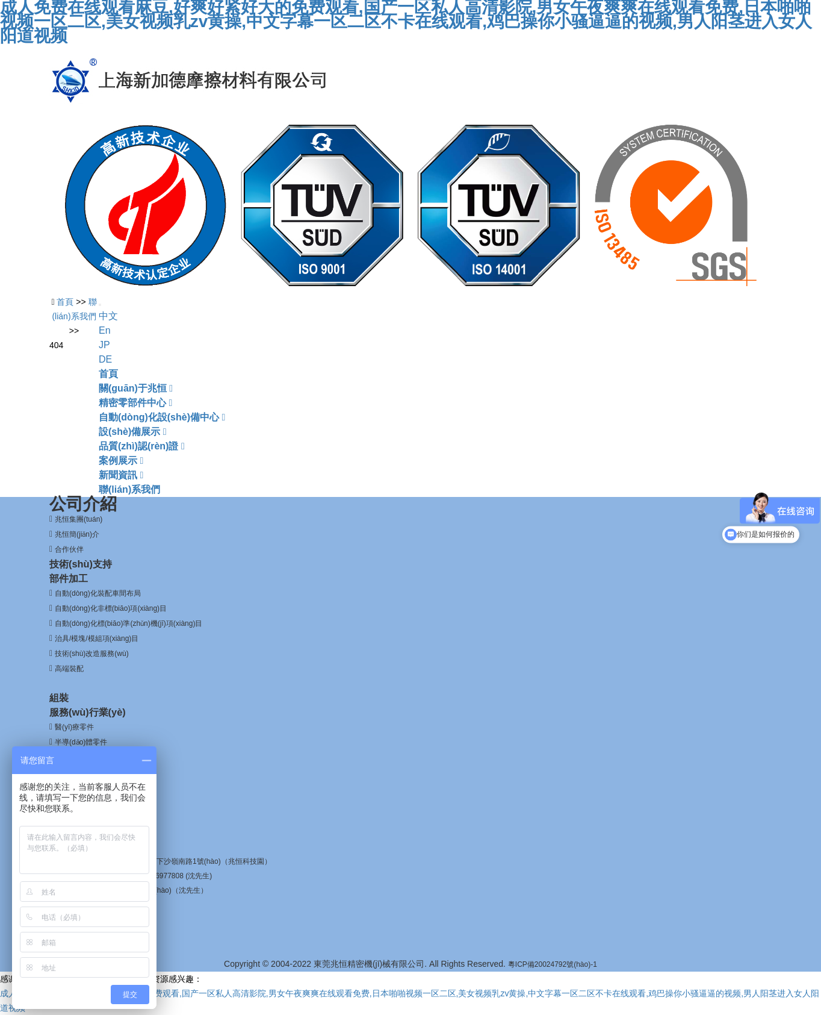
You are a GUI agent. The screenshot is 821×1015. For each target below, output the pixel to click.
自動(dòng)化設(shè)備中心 (162, 417)
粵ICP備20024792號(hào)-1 (552, 964)
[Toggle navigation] (100, 305)
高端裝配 (69, 668)
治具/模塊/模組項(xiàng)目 (96, 638)
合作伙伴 (69, 549)
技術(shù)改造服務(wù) (92, 653)
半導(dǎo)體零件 (81, 742)
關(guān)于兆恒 (136, 388)
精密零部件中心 (135, 403)
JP (104, 345)
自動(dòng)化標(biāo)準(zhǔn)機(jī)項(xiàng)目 (128, 623)
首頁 (108, 374)
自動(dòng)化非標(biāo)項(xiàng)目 (111, 608)
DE (105, 359)
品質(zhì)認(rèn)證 (142, 446)
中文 (108, 316)
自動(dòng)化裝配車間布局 (98, 593)
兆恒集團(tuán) (78, 519)
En (105, 330)
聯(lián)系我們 (129, 489)
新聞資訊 (121, 475)
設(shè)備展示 (133, 431)
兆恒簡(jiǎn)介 (77, 534)
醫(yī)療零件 (74, 727)
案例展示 (121, 460)
